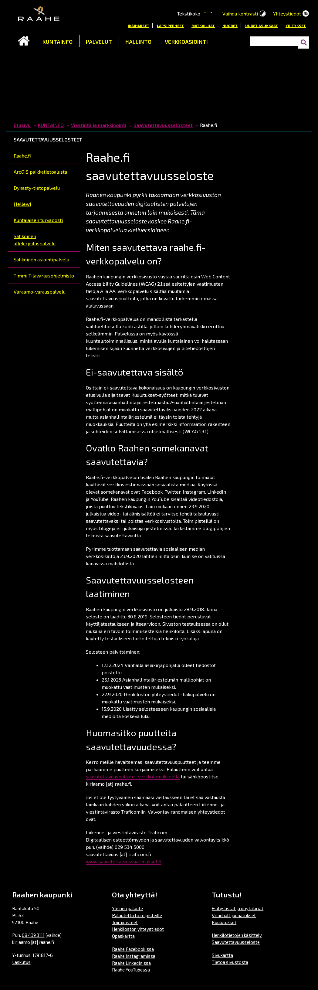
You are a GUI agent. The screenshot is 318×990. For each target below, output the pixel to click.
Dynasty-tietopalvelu (37, 188)
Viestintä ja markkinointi (98, 125)
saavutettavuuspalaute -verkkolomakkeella (133, 776)
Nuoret (230, 25)
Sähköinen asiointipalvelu (41, 259)
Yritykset (296, 25)
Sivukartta (222, 955)
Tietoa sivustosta (230, 962)
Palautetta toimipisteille (137, 915)
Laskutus (21, 962)
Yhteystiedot (287, 13)
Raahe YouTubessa (131, 969)
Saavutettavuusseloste (236, 942)
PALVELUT (99, 41)
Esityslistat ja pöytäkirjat (237, 908)
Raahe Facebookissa (133, 949)
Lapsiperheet (170, 25)
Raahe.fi (22, 155)
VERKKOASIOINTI (186, 41)
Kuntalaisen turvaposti (38, 220)
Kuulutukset (224, 922)
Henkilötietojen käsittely (237, 935)
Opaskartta (123, 936)
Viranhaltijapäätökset (234, 915)
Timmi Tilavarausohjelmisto (44, 275)
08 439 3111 (33, 935)
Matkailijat (203, 25)
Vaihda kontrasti (240, 13)
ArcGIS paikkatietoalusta (40, 172)
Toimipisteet (125, 922)
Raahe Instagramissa (133, 956)
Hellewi (22, 204)
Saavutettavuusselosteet (163, 125)
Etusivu (24, 41)
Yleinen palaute (127, 908)
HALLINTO (138, 41)
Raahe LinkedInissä (131, 963)
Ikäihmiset (138, 25)
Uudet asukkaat (261, 25)
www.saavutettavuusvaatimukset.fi (123, 861)
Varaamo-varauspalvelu (40, 291)
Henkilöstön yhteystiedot (138, 929)
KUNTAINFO (57, 41)
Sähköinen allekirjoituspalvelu (35, 239)
